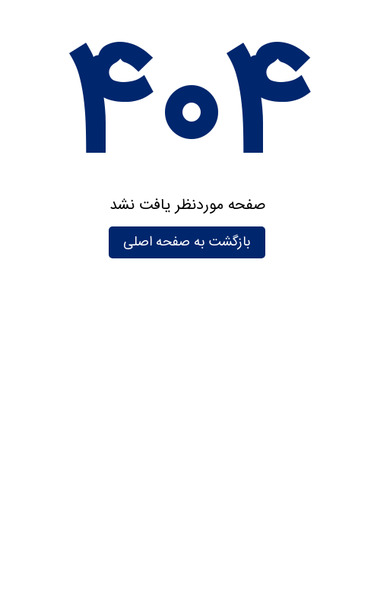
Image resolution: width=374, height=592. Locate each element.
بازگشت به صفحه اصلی (187, 242)
